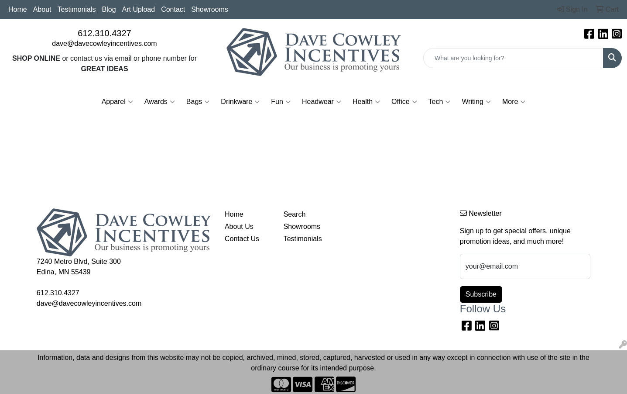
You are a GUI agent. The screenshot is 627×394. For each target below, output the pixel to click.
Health (366, 102)
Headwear (321, 102)
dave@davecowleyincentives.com (104, 43)
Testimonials (77, 9)
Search (295, 214)
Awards (159, 102)
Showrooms (209, 9)
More (513, 102)
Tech (439, 102)
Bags (197, 102)
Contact (173, 9)
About (42, 9)
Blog (109, 9)
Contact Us (242, 238)
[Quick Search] (513, 58)
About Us (239, 226)
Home (17, 9)
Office (404, 102)
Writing (476, 102)
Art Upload (138, 9)
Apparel (117, 102)
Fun (281, 102)
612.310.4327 (104, 33)
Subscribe (481, 294)
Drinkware (240, 102)
